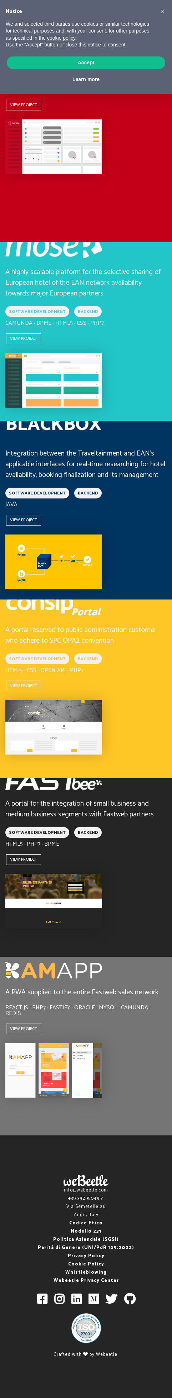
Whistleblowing (86, 1272)
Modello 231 (86, 1231)
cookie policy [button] (61, 38)
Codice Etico (86, 1223)
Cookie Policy (86, 1264)
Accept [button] (86, 62)
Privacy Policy (86, 1256)
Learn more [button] (86, 79)
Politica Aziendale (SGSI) (86, 1239)
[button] (162, 11)
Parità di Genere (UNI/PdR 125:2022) (86, 1248)
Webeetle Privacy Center (86, 1280)
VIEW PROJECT (23, 104)
